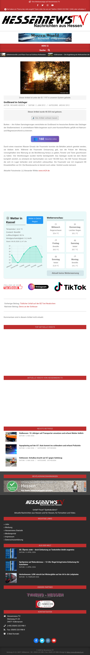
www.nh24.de (44, 171)
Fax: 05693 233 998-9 (16, 630)
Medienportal (10, 533)
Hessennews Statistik (14, 530)
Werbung (8, 527)
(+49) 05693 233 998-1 (16, 626)
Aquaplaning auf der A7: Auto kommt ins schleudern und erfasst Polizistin (50, 445)
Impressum (9, 537)
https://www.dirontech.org (75, 652)
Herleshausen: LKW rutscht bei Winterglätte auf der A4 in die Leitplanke (49, 574)
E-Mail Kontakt (13, 634)
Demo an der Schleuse (28, 306)
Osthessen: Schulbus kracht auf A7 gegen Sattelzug (40, 458)
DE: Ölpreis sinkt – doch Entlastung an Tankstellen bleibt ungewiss (46, 550)
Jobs (7, 524)
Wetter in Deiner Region (34, 220)
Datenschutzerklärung (14, 540)
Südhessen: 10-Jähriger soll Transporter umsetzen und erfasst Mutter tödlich (51, 433)
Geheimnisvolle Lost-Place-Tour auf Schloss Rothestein (26, 54)
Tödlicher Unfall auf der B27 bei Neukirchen (37, 303)
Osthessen (51, 448)
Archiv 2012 (64, 105)
